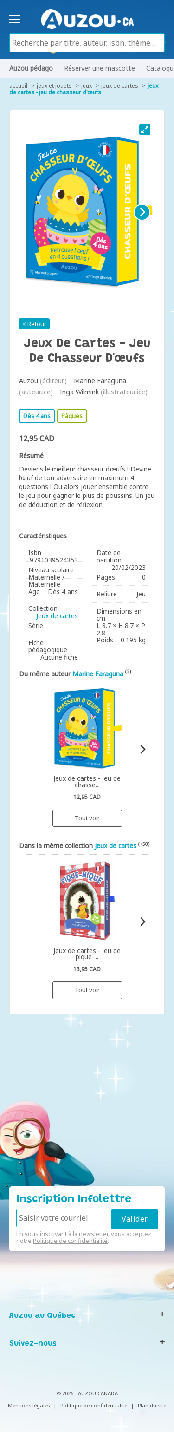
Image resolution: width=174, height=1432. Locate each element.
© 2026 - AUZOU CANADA (87, 1393)
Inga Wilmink (79, 391)
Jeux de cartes (119, 86)
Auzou (28, 380)
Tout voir (87, 818)
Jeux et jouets (54, 86)
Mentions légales (29, 1405)
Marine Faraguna (100, 380)
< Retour (34, 324)
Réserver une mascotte (99, 68)
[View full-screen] (144, 129)
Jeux (86, 86)
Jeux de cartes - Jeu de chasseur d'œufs (83, 89)
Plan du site (152, 1405)
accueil (18, 86)
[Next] (142, 212)
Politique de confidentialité (70, 1240)
